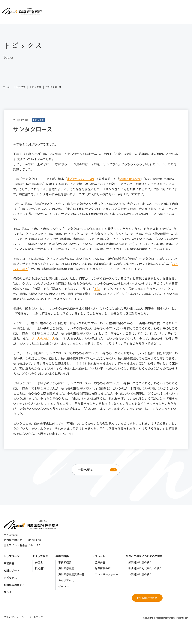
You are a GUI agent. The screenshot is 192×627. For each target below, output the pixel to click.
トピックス (19, 87)
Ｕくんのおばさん (43, 338)
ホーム (6, 87)
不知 (97, 289)
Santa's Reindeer (129, 179)
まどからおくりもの (80, 179)
